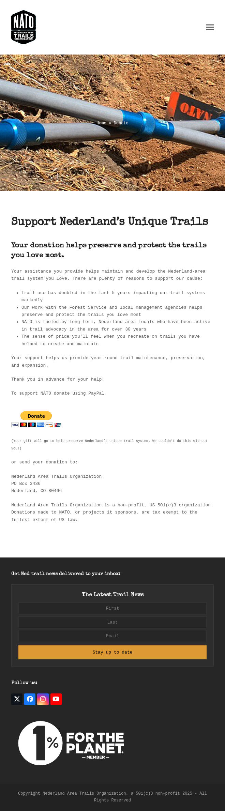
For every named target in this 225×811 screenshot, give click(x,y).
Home (101, 123)
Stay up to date (112, 652)
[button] (210, 27)
